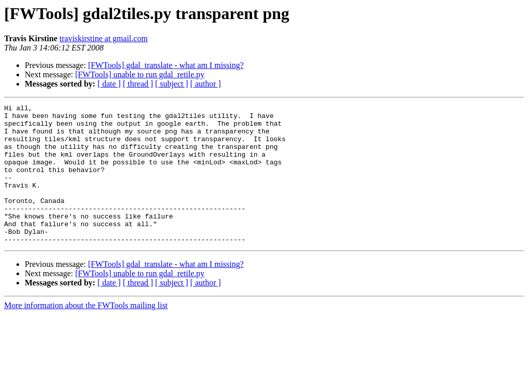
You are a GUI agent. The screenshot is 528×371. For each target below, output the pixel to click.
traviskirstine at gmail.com (103, 38)
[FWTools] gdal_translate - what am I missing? (166, 65)
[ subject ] (171, 83)
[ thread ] (138, 83)
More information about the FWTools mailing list (86, 333)
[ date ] (109, 83)
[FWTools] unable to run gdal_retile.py (140, 74)
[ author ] (205, 83)
